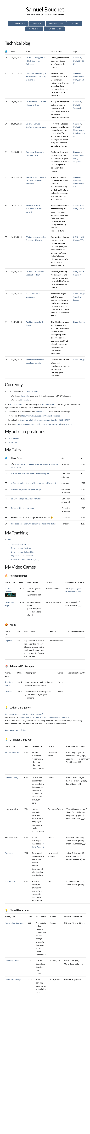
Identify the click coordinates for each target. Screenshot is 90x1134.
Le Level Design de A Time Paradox (26, 498)
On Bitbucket (13, 438)
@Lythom (67, 424)
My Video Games (54, 29)
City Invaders (79, 133)
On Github (12, 442)
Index (10, 539)
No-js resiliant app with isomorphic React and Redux (33, 524)
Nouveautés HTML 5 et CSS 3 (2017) (25, 560)
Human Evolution (12, 752)
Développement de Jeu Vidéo (22, 552)
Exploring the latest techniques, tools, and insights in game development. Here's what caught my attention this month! (60, 161)
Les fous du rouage (13, 979)
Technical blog (18, 24)
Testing (76, 108)
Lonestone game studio (54, 15)
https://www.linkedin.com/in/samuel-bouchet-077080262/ (44, 420)
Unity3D (77, 61)
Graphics (77, 161)
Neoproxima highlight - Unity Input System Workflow (36, 180)
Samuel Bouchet (45, 9)
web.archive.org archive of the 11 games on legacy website (44, 717)
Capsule (8, 640)
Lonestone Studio (31, 391)
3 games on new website (15, 730)
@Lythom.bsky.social (52, 424)
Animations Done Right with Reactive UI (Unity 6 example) (36, 76)
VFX (82, 208)
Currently (37, 24)
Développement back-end (21, 544)
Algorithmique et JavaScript (22, 556)
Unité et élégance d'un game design (26, 489)
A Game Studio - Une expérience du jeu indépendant (33, 483)
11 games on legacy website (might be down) (24, 714)
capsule (39, 411)
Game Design (79, 293)
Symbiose (9, 853)
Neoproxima (78, 76)
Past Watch (10, 881)
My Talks (74, 24)
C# (82, 61)
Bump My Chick (11, 960)
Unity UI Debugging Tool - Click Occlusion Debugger (36, 60)
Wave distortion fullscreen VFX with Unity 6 (34, 208)
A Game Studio (16, 404)
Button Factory (11, 777)
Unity (75, 155)
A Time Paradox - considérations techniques (30, 473)
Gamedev (77, 57)
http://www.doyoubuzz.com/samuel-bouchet (40, 416)
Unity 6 (76, 208)
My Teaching (34, 29)
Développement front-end (21, 548)
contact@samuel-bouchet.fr (29, 424)
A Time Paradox (48, 404)
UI (74, 64)
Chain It (8, 691)
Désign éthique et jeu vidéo (22, 508)
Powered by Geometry (14, 923)
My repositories (56, 24)
